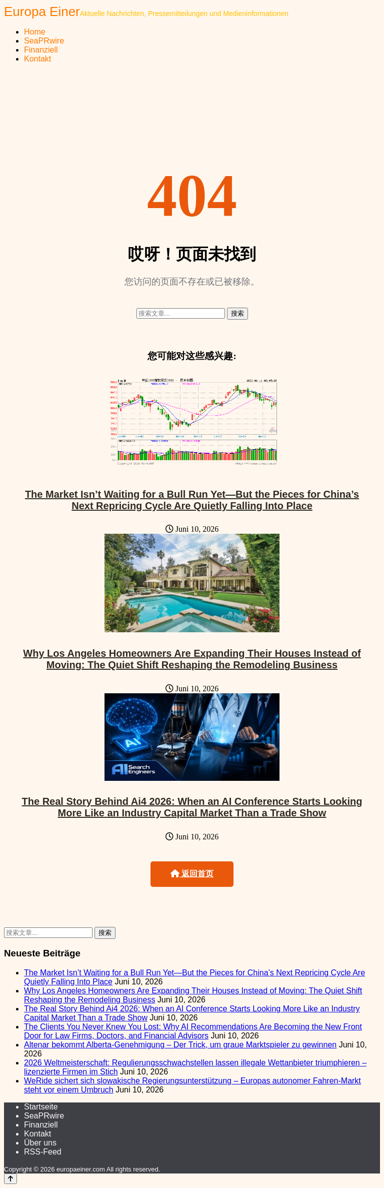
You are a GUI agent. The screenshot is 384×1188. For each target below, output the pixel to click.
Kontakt (37, 59)
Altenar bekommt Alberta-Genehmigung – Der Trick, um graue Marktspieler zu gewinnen (180, 1044)
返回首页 (192, 873)
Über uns (40, 1142)
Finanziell (41, 50)
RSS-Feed (43, 1151)
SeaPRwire (44, 41)
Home (35, 32)
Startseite (41, 1106)
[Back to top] (10, 1178)
